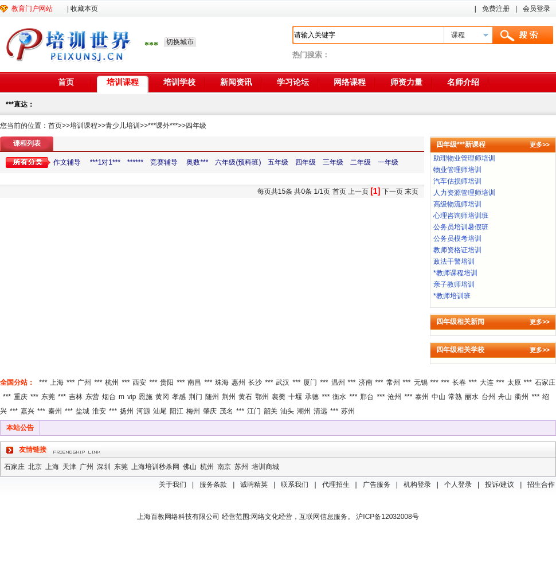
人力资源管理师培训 (464, 193)
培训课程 (123, 82)
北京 (35, 467)
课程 (458, 35)
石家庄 (545, 382)
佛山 (190, 467)
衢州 (521, 397)
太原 (514, 382)
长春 (459, 382)
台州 (488, 397)
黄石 (245, 397)
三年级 (333, 162)
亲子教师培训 (454, 284)
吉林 (76, 397)
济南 (366, 382)
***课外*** (163, 126)
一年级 (388, 162)
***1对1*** (105, 162)
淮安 (99, 411)
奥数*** (196, 162)
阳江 (176, 411)
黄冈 (162, 397)
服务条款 (213, 485)
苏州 (348, 411)
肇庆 (210, 411)
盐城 (82, 411)
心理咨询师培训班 (460, 216)
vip (131, 397)
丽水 (472, 397)
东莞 (48, 397)
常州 (393, 382)
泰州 (422, 397)
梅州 (193, 411)
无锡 (421, 382)
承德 (312, 397)
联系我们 (294, 485)
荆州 (229, 397)
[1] (375, 191)
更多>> (540, 144)
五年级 (278, 162)
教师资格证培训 (457, 250)
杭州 (112, 382)
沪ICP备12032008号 (387, 517)
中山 (438, 397)
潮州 (304, 411)
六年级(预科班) (238, 162)
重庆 (21, 397)
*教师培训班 (452, 296)
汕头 (287, 411)
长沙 (255, 382)
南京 (224, 467)
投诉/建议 (499, 485)
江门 (254, 411)
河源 (143, 411)
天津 (69, 467)
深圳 (104, 467)
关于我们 (172, 485)
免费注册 (496, 9)
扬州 (127, 411)
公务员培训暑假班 (460, 227)
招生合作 (541, 485)
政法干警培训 (454, 261)
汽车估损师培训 (457, 181)
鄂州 (262, 397)
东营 (92, 397)
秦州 (55, 411)
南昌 (194, 382)
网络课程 (350, 82)
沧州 (394, 397)
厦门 (310, 382)
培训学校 (179, 82)
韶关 (270, 411)
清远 (320, 411)
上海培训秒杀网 (155, 467)
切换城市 (180, 42)
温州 (338, 382)
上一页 (358, 192)
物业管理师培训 (457, 170)
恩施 (145, 397)
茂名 (226, 411)
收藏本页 (84, 9)
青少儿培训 (122, 126)
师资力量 (406, 82)
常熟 (455, 397)
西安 (139, 382)
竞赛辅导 (164, 162)
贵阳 (167, 382)
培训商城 (265, 467)
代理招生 (336, 485)
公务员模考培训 (457, 239)
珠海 (222, 382)
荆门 (195, 397)
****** (135, 162)
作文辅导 (68, 162)
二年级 (360, 162)
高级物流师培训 (457, 204)
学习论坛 (293, 82)
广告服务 (376, 485)
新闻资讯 (236, 82)
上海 (57, 382)
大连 (487, 382)
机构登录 (417, 485)
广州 (84, 382)
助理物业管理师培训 (464, 158)
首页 (66, 82)
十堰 (295, 397)
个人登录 (458, 485)
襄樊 (278, 397)
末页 (411, 192)
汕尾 (160, 411)
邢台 (367, 397)
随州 (212, 397)
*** (43, 382)
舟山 (505, 397)
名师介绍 (463, 82)
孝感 (179, 397)
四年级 (196, 126)
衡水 (339, 397)
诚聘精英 (254, 485)
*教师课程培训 (455, 273)
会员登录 (536, 9)
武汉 (282, 382)
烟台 (109, 397)
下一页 (392, 192)
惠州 (238, 382)
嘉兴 (27, 411)
